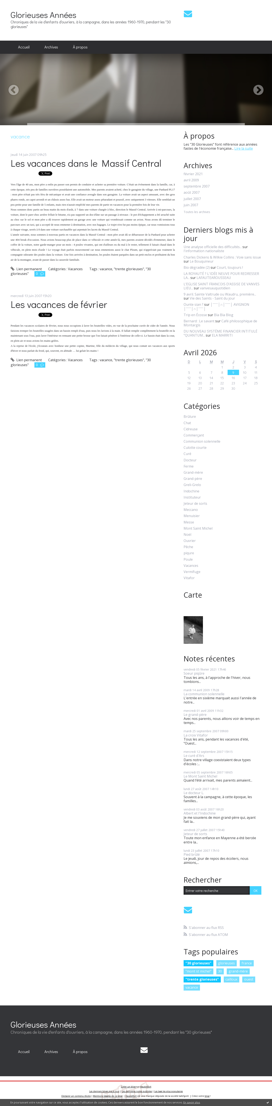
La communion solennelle (204, 694)
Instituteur (192, 497)
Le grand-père (195, 714)
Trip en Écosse (195, 315)
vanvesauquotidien (215, 288)
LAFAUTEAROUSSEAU (214, 277)
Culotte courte (195, 448)
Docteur (190, 460)
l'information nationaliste (204, 251)
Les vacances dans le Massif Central (86, 163)
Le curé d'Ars (194, 755)
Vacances (75, 269)
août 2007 (192, 192)
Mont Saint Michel (198, 528)
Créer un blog (128, 1086)
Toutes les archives (197, 212)
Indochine (191, 491)
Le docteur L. (194, 792)
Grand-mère (193, 473)
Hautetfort (145, 1086)
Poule (188, 559)
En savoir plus (191, 1102)
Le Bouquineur (202, 261)
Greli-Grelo (192, 485)
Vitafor (189, 578)
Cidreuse (191, 429)
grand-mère (238, 971)
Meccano (191, 510)
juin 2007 (191, 205)
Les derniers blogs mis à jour (104, 1091)
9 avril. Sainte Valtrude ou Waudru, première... (220, 294)
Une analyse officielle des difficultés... (213, 247)
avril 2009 (191, 180)
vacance (106, 269)
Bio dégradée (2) (197, 267)
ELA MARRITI (222, 335)
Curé (187, 454)
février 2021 (193, 174)
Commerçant (194, 435)
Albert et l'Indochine (200, 813)
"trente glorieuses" (129, 269)
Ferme (189, 466)
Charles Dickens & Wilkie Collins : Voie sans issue (222, 257)
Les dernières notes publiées (137, 1091)
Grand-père (193, 479)
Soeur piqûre (194, 673)
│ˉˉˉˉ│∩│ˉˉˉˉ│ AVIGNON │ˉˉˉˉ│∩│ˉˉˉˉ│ (216, 306)
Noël (187, 535)
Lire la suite (243, 148)
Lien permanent (26, 269)
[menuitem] (24, 47)
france (247, 963)
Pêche (188, 547)
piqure (189, 553)
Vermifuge (192, 572)
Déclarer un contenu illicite (76, 1096)
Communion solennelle (202, 441)
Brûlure (190, 417)
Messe (189, 522)
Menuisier (192, 516)
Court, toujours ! (230, 267)
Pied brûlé (192, 854)
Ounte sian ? (193, 304)
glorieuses (226, 963)
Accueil (24, 47)
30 (220, 971)
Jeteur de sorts (195, 504)
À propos (80, 47)
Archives (51, 47)
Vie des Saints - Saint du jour (212, 298)
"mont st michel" (198, 971)
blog (207, 1096)
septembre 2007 (197, 186)
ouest (248, 979)
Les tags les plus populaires (168, 1091)
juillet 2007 (192, 199)
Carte (193, 595)
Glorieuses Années (43, 14)
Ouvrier (190, 541)
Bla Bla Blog (223, 315)
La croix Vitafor (196, 735)
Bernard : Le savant (199, 321)
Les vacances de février (59, 304)
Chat (187, 423)
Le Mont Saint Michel (200, 776)
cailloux (231, 979)
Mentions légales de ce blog (107, 1096)
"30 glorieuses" (198, 963)
